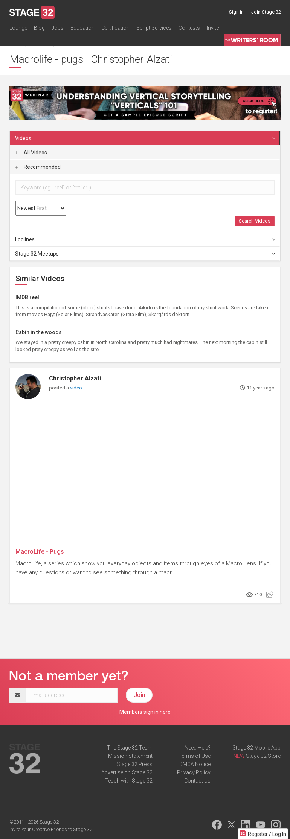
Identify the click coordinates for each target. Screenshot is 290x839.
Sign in (236, 12)
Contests (189, 28)
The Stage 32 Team (130, 748)
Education (82, 28)
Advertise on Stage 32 (127, 772)
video (76, 388)
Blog (39, 28)
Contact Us (197, 781)
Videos (145, 138)
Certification (115, 28)
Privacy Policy (194, 772)
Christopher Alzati (75, 378)
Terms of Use (195, 756)
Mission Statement (130, 756)
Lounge (18, 28)
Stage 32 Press (135, 764)
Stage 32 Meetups (145, 254)
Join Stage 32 (266, 12)
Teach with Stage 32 (129, 781)
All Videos (31, 153)
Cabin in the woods (38, 332)
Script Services (154, 28)
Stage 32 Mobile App (256, 748)
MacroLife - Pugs (39, 551)
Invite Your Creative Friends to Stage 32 (50, 829)
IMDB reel (27, 297)
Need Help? (198, 748)
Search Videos (254, 221)
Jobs (58, 28)
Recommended (38, 167)
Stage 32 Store (263, 756)
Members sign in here (145, 712)
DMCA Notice (195, 764)
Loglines (145, 239)
